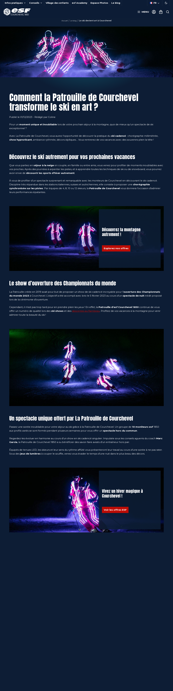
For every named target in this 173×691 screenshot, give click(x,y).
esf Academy (79, 3)
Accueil (64, 20)
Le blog (115, 3)
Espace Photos (99, 3)
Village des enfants (57, 3)
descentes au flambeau (86, 310)
